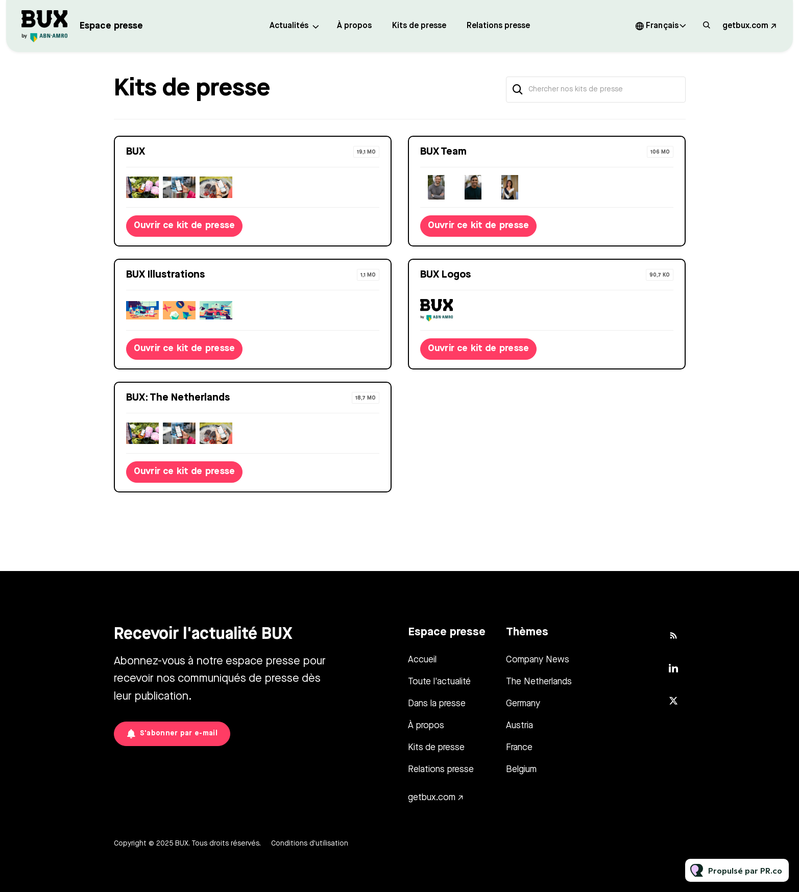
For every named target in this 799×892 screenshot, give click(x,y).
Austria (519, 725)
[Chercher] (518, 90)
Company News (537, 659)
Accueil (422, 659)
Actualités (289, 26)
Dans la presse (437, 703)
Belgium (521, 769)
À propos (354, 26)
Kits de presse (419, 26)
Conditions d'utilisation (309, 843)
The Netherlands (539, 681)
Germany (523, 703)
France (519, 747)
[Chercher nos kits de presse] (596, 90)
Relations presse (498, 26)
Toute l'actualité (439, 681)
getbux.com (745, 26)
